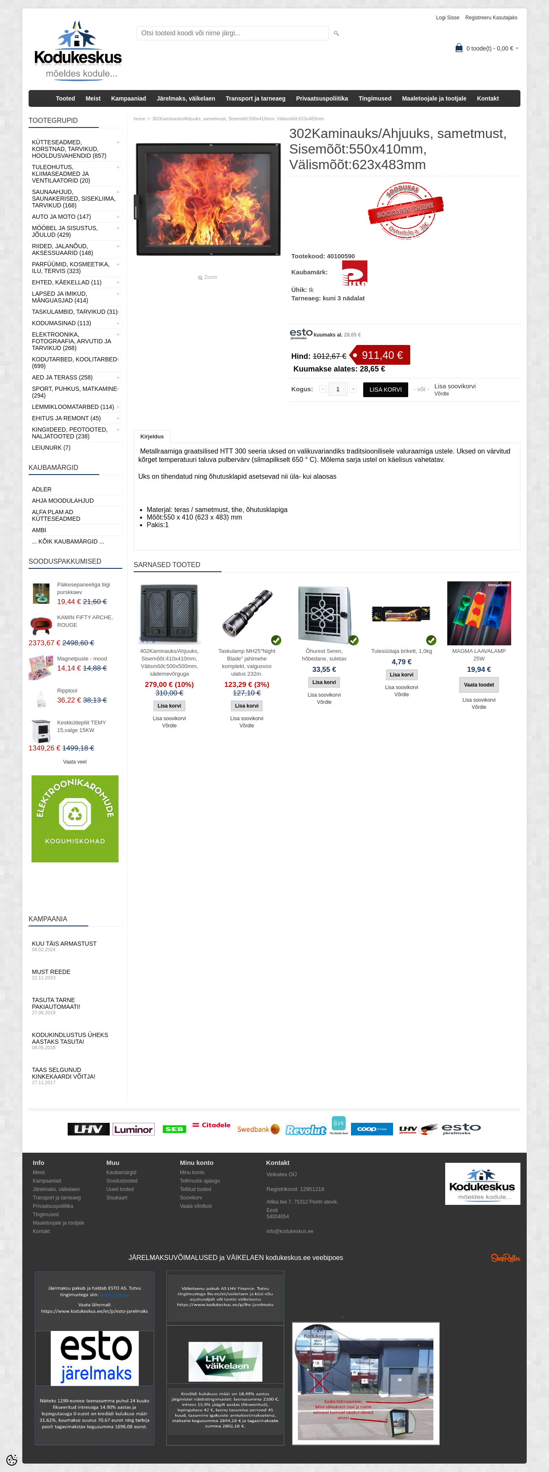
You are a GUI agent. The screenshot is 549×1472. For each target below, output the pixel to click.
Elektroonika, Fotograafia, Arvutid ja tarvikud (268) (71, 341)
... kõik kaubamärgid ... (68, 541)
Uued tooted (120, 1189)
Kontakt (488, 98)
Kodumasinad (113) (61, 323)
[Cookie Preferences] (11, 1460)
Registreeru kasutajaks (491, 18)
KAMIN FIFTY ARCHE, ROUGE (85, 621)
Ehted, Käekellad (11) (67, 282)
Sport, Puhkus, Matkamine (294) (74, 392)
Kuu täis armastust (75, 946)
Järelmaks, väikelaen (186, 98)
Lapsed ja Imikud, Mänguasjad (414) (60, 297)
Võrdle (441, 394)
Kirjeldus (152, 436)
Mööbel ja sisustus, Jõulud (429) (65, 231)
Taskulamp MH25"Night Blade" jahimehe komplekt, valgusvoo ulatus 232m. (246, 662)
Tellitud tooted (195, 1189)
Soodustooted (121, 1181)
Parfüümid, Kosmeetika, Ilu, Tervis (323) (71, 267)
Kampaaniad (128, 98)
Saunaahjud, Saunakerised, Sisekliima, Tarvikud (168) (74, 198)
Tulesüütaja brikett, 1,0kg (401, 651)
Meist (93, 98)
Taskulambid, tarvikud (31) (75, 311)
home (139, 118)
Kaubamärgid (121, 1172)
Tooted (65, 98)
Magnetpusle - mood (82, 658)
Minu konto (192, 1172)
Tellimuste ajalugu (200, 1181)
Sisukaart (116, 1198)
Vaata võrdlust (196, 1206)
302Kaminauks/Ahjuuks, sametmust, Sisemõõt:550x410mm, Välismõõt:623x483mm (238, 118)
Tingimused (375, 98)
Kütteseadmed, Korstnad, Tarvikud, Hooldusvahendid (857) (69, 149)
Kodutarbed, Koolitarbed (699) (74, 362)
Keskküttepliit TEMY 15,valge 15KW (81, 726)
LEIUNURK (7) (51, 447)
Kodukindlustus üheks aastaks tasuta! (75, 1041)
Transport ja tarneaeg (255, 98)
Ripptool (67, 690)
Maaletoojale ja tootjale (434, 98)
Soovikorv (191, 1198)
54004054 (278, 1217)
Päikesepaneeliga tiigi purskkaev (83, 588)
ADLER (42, 489)
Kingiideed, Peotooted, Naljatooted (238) (70, 433)
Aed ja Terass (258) (62, 377)
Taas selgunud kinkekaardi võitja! (75, 1075)
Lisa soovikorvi (454, 386)
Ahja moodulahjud (63, 500)
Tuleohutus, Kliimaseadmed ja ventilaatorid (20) (61, 174)
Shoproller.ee (505, 1258)
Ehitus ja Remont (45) (66, 418)
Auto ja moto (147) (61, 216)
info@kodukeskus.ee (290, 1231)
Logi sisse (447, 18)
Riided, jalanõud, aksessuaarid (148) (62, 249)
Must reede (75, 974)
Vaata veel (75, 762)
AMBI (39, 530)
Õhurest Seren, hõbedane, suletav (324, 655)
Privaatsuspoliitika (322, 98)
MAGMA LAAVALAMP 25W (479, 655)
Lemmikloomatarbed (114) (73, 406)
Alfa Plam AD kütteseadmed (56, 515)
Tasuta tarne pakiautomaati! (75, 1006)
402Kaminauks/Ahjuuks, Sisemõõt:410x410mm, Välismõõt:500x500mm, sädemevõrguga (169, 662)
